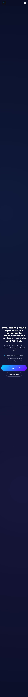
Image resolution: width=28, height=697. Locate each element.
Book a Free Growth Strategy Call (14, 367)
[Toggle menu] (24, 3)
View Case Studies (14, 374)
